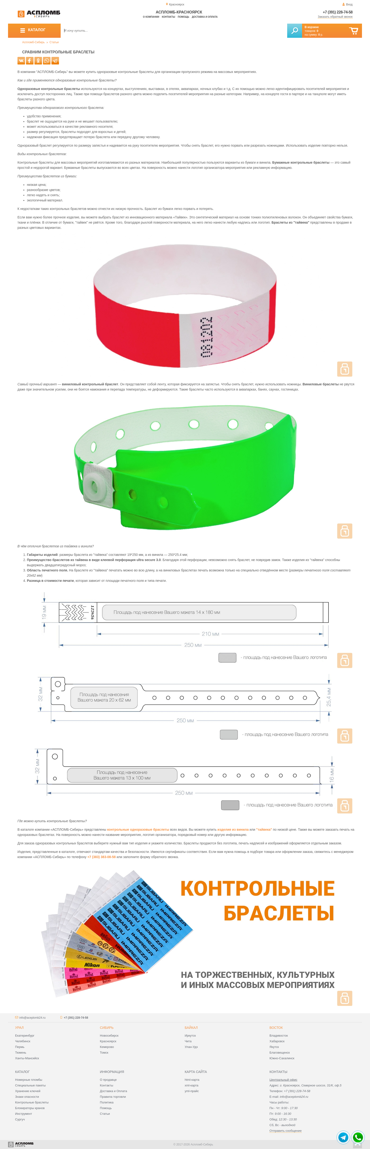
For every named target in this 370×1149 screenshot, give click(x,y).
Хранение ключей (27, 1091)
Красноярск (108, 1041)
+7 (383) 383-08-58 (101, 857)
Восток (276, 1028)
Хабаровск (277, 1041)
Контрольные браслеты (32, 1102)
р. (320, 34)
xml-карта (191, 1085)
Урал (19, 1028)
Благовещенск (279, 1052)
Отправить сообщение (285, 1130)
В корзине (312, 27)
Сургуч (20, 1119)
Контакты (168, 17)
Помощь (183, 17)
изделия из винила (233, 829)
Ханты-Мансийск (27, 1058)
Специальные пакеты (30, 1085)
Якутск (274, 1047)
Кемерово (107, 1047)
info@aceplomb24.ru (32, 1017)
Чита (188, 1041)
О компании (151, 17)
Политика (107, 1102)
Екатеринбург (24, 1035)
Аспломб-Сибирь (33, 42)
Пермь (20, 1047)
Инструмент (23, 1113)
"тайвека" (264, 829)
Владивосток (278, 1035)
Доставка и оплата (205, 17)
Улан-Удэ (191, 1047)
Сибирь (107, 1028)
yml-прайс (192, 1091)
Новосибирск (109, 1035)
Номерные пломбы (28, 1079)
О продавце (108, 1079)
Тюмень (20, 1052)
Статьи (54, 42)
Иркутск (190, 1035)
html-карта (192, 1079)
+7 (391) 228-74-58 (338, 12)
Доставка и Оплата (113, 1091)
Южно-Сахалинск (281, 1058)
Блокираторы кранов (30, 1108)
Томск (104, 1052)
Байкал (191, 1028)
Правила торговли (113, 1096)
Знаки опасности (27, 1096)
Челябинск (22, 1041)
